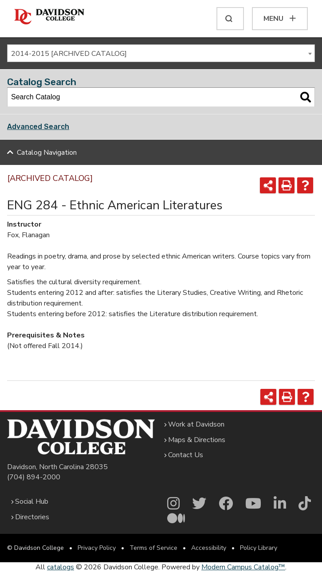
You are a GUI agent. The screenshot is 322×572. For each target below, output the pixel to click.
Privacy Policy (97, 548)
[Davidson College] (49, 17)
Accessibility (208, 548)
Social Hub (31, 501)
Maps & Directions (196, 440)
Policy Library (258, 548)
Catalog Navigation (47, 152)
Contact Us (185, 455)
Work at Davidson (196, 424)
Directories (32, 517)
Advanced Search (38, 126)
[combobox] (161, 53)
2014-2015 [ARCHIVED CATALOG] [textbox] (69, 54)
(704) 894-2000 (33, 477)
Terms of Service (153, 548)
